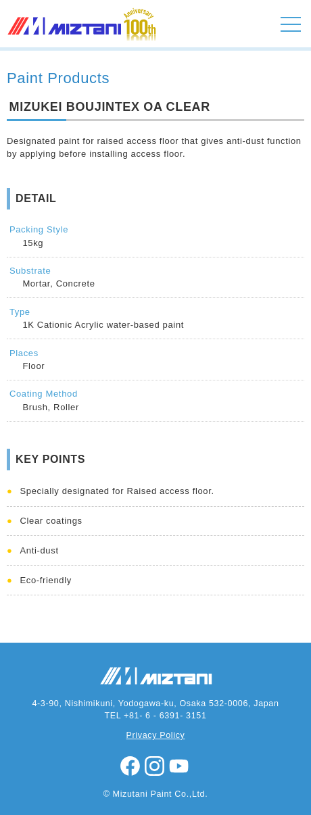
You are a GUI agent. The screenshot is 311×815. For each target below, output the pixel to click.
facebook (131, 766)
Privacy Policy (155, 735)
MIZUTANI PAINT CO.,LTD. (65, 40)
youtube (180, 766)
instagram (155, 766)
